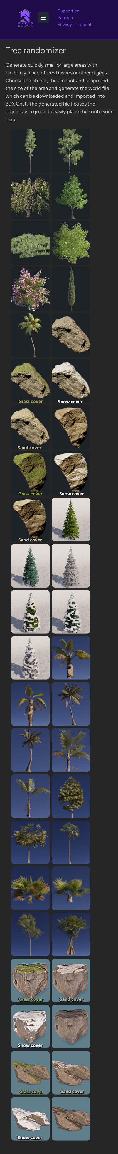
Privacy (65, 24)
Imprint (84, 24)
